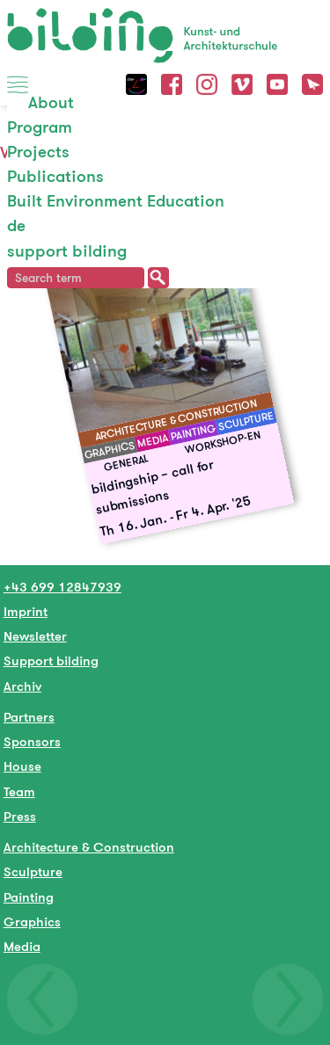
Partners (29, 716)
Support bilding (51, 660)
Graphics (32, 921)
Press (20, 816)
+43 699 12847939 (62, 586)
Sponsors (32, 741)
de (16, 225)
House (22, 766)
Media (22, 946)
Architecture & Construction (89, 846)
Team (19, 791)
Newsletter (35, 636)
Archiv (22, 686)
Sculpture (33, 871)
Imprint (26, 611)
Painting (29, 897)
